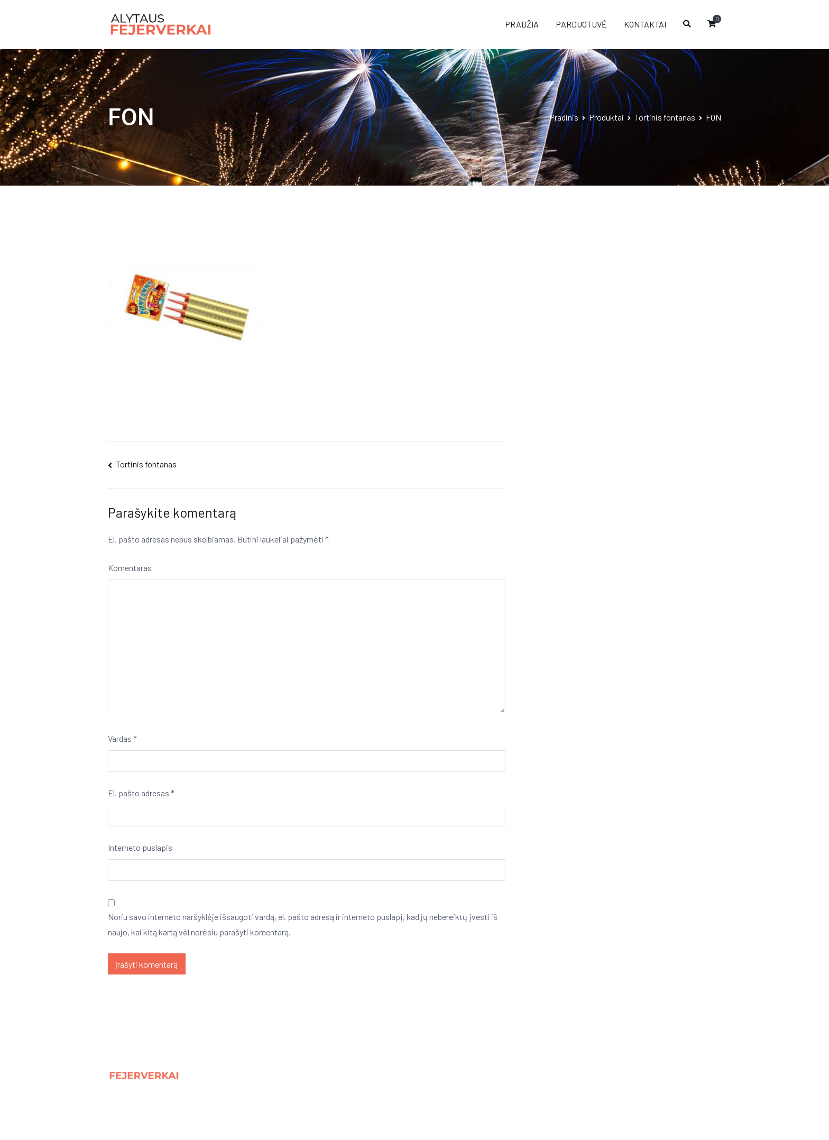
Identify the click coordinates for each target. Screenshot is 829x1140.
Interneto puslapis (140, 847)
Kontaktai (282, 1096)
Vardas (122, 738)
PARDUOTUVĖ (581, 24)
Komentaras (130, 568)
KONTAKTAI (645, 24)
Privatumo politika (298, 1073)
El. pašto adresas (141, 793)
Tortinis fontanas (146, 464)
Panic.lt (638, 1069)
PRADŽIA (522, 24)
